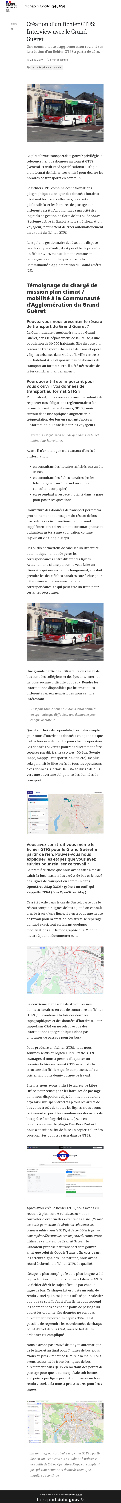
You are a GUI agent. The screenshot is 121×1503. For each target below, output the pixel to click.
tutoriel (57, 67)
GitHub (79, 1494)
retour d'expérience (41, 67)
